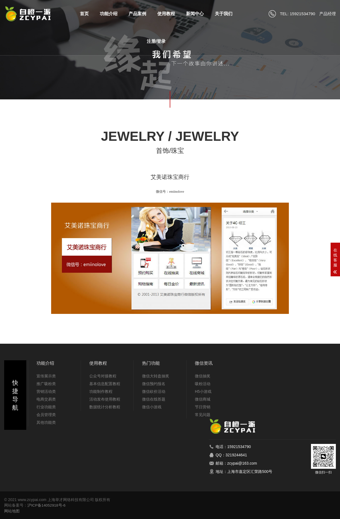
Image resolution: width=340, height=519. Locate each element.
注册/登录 (156, 41)
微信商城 (202, 399)
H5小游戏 (203, 391)
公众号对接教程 (102, 376)
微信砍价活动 (153, 391)
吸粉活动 (202, 384)
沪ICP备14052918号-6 (46, 505)
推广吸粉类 (46, 384)
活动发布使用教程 (104, 399)
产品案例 (137, 13)
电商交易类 (46, 399)
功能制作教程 (101, 391)
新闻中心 (195, 13)
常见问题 (202, 414)
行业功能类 (46, 407)
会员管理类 (46, 414)
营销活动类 (46, 391)
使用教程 (166, 13)
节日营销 (202, 407)
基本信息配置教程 (104, 384)
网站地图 (12, 511)
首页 (84, 13)
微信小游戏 (151, 407)
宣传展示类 (46, 376)
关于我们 (223, 13)
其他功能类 (46, 422)
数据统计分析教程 (104, 407)
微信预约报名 (153, 384)
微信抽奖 (202, 376)
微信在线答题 (153, 399)
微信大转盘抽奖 (155, 376)
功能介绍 (108, 13)
